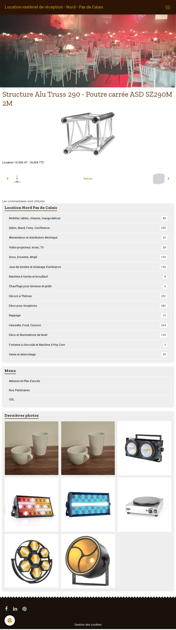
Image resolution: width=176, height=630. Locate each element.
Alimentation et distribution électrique (88, 237)
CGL (11, 399)
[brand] (54, 7)
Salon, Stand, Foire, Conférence (88, 228)
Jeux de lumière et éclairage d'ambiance (88, 267)
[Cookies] (10, 620)
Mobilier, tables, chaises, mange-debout (88, 218)
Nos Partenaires (19, 390)
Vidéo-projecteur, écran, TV (88, 247)
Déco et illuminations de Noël (88, 335)
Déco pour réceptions (88, 306)
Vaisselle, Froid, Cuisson (88, 325)
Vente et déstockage (88, 354)
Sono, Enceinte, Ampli (88, 257)
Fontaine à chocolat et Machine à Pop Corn (88, 345)
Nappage (88, 315)
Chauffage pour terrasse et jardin (88, 286)
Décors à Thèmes (88, 296)
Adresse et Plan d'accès (24, 381)
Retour (88, 178)
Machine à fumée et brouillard (88, 276)
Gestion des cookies (88, 624)
